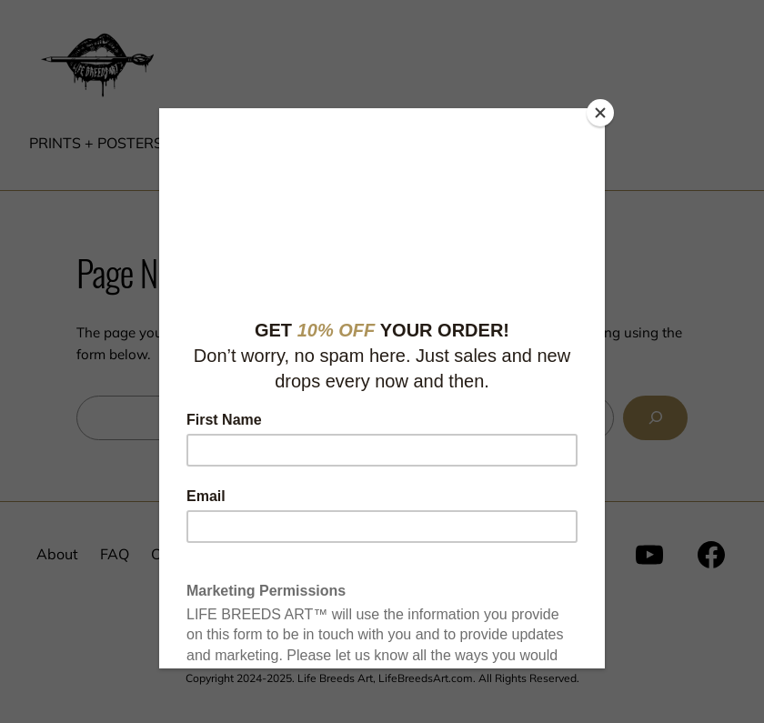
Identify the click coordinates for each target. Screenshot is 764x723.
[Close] (600, 112)
